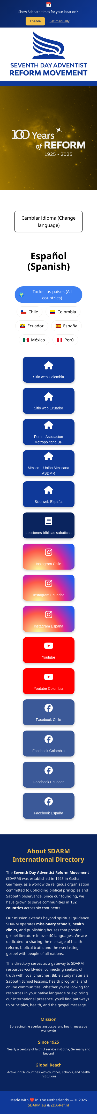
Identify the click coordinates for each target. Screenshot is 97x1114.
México (34, 340)
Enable (35, 21)
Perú (65, 340)
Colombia (63, 312)
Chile (29, 312)
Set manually (60, 21)
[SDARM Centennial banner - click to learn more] (48, 138)
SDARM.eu (37, 1105)
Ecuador (31, 326)
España (66, 326)
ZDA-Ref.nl (60, 1105)
